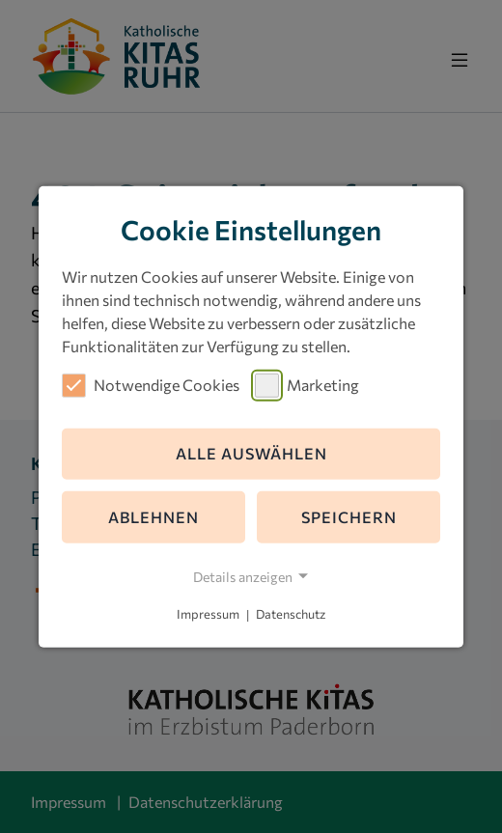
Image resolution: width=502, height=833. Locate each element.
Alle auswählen (251, 453)
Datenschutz (290, 615)
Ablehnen (153, 517)
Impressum (208, 615)
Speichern (349, 517)
